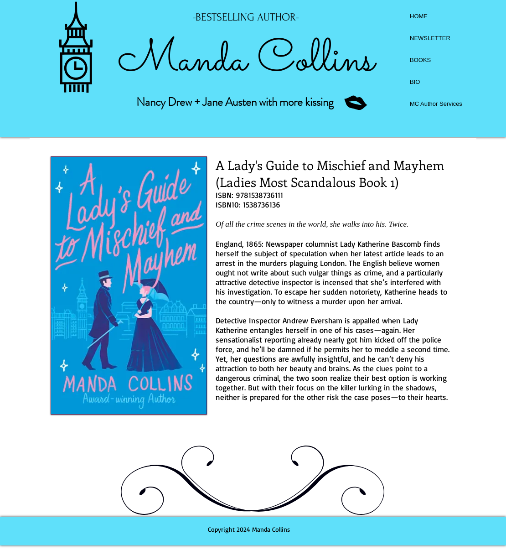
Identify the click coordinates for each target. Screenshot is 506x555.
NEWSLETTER (430, 38)
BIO (415, 81)
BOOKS (420, 60)
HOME (419, 16)
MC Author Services (436, 103)
